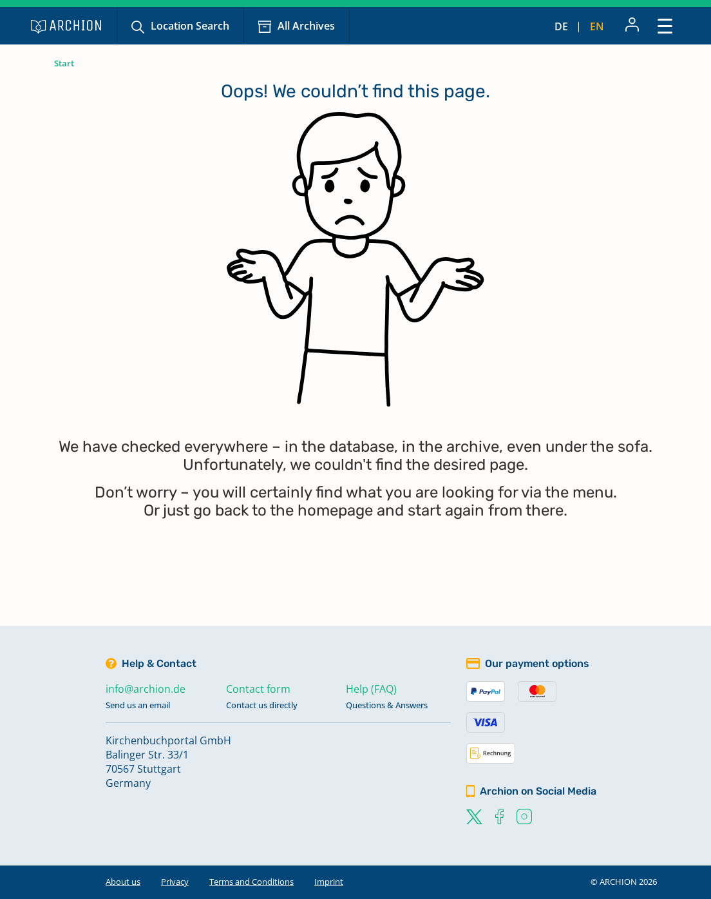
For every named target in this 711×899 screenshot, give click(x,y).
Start (64, 63)
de (561, 26)
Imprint (328, 881)
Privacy (175, 881)
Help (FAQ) (371, 689)
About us (123, 881)
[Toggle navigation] (665, 25)
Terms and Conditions (251, 881)
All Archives (306, 26)
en (597, 26)
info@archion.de (145, 689)
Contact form (258, 689)
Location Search (190, 26)
